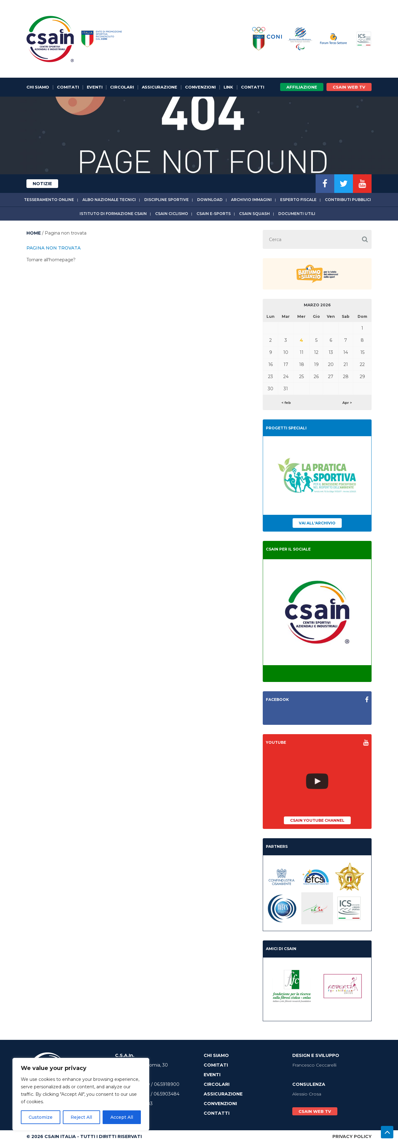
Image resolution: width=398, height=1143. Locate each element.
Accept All (121, 1117)
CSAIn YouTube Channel (317, 820)
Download (210, 199)
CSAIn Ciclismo (171, 213)
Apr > (347, 402)
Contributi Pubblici (348, 199)
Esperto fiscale (298, 199)
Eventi (95, 87)
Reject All (81, 1117)
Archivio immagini (251, 199)
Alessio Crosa (306, 1094)
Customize (41, 1117)
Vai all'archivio (317, 523)
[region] (80, 1094)
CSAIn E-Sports (214, 213)
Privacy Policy (352, 1136)
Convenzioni (200, 87)
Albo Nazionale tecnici (109, 199)
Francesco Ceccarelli (314, 1065)
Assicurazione (159, 87)
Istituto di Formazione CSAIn (113, 213)
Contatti (252, 87)
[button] (365, 239)
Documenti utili (296, 213)
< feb (286, 402)
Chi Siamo (37, 87)
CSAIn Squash (254, 213)
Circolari (122, 87)
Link (228, 87)
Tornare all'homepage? (51, 260)
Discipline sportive (166, 199)
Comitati (68, 87)
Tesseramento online (49, 199)
